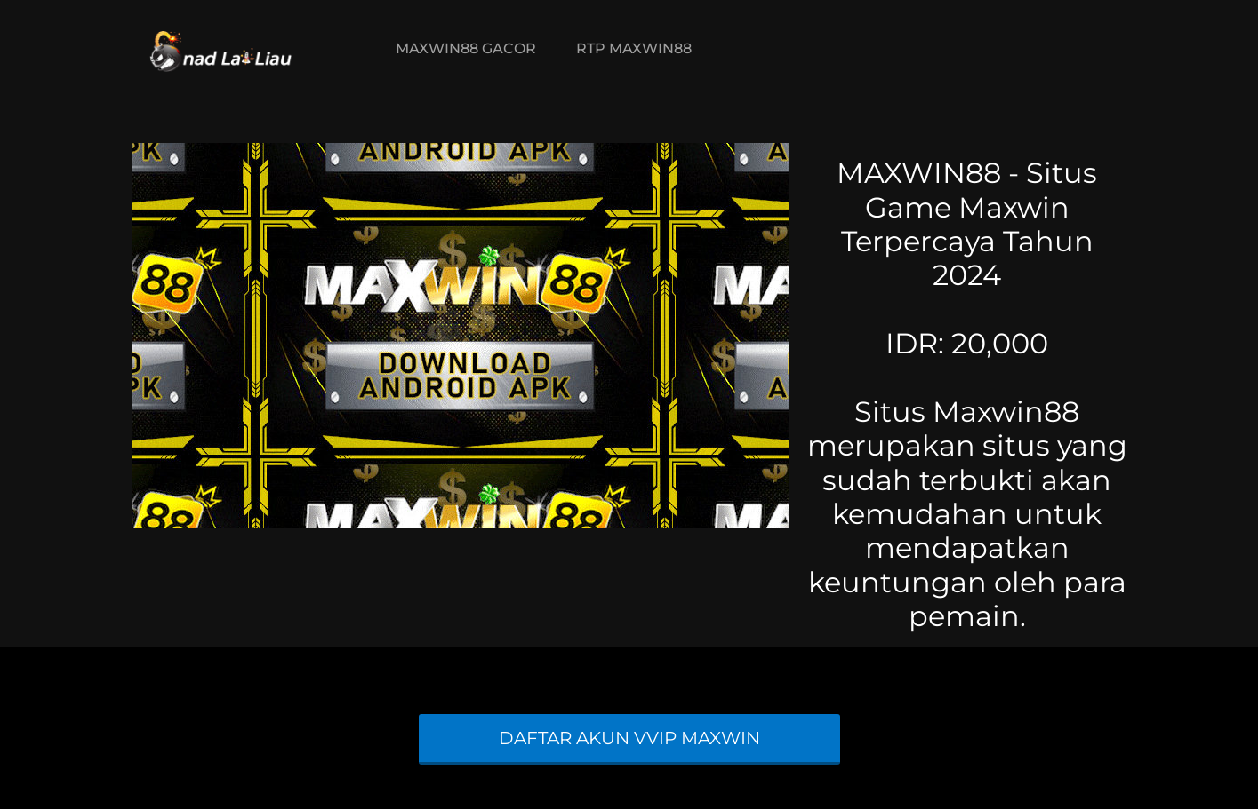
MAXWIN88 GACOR (466, 48)
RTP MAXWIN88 (634, 48)
